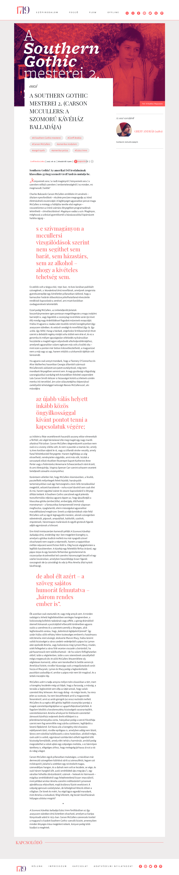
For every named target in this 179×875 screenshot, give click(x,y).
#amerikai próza (60, 150)
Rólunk (37, 866)
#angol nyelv (38, 150)
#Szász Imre (81, 150)
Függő (74, 12)
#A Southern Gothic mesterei (46, 138)
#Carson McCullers (41, 144)
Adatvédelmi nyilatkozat (113, 866)
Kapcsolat (80, 866)
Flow (93, 12)
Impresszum (58, 866)
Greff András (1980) (37, 161)
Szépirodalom (47, 12)
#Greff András (74, 138)
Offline (113, 12)
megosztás (80, 161)
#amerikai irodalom (67, 144)
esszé (33, 85)
